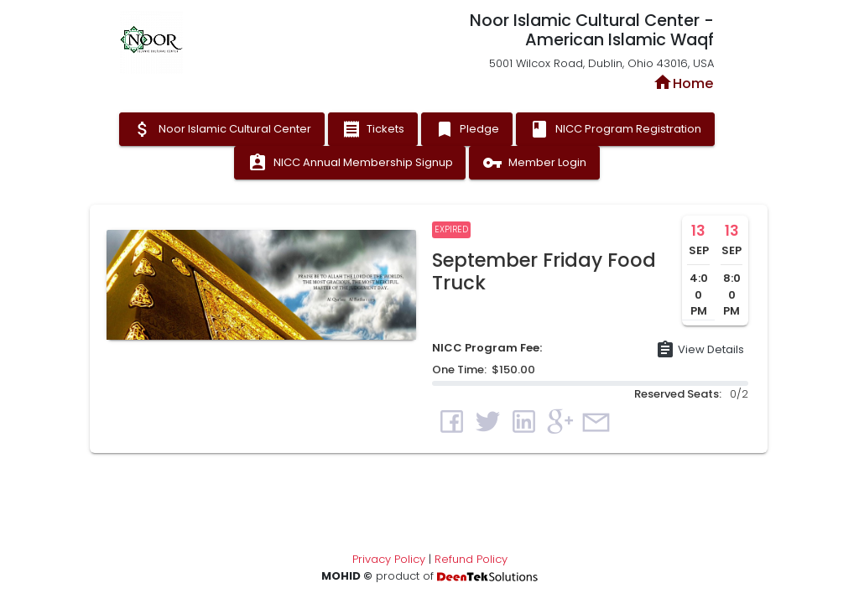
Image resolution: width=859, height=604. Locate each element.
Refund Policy (471, 559)
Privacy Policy (388, 559)
